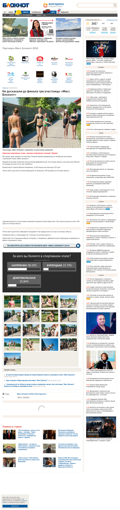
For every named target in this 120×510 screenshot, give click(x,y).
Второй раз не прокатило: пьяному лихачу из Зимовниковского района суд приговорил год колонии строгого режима (100, 345)
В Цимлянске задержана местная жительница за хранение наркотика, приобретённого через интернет (99, 229)
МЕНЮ (11, 12)
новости (20, 397)
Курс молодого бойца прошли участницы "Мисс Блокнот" (27, 380)
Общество (5, 88)
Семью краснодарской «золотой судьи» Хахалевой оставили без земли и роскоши (100, 372)
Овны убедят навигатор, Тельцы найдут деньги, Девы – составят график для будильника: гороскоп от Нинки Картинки (100, 60)
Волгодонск (26, 397)
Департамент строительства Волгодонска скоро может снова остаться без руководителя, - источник (100, 392)
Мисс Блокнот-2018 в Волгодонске (32, 394)
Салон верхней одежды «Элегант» (40, 77)
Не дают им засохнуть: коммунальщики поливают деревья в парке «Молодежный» (99, 72)
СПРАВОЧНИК (36, 12)
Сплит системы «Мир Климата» (10, 77)
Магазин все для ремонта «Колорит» (69, 61)
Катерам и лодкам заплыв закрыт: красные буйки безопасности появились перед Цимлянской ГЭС (100, 115)
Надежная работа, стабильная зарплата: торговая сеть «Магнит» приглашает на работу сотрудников (98, 90)
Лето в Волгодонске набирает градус (103, 129)
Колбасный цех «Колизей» (40, 61)
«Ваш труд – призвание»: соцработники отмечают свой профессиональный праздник (96, 99)
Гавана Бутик (25, 59)
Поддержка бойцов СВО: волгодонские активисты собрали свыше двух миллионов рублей (100, 401)
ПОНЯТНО (15, 506)
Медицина (63, 12)
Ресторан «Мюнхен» (54, 60)
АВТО (49, 12)
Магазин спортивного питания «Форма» (54, 77)
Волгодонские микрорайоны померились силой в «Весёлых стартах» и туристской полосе (101, 237)
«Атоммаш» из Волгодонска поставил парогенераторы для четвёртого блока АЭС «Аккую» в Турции (101, 154)
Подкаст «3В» (41, 15)
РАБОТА (21, 12)
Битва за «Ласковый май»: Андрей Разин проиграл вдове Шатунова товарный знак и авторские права (100, 336)
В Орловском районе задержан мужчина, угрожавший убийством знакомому (98, 183)
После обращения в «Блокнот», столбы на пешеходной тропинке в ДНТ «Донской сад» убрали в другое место (100, 280)
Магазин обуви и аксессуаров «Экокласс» (69, 77)
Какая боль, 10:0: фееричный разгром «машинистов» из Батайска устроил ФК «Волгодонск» (98, 107)
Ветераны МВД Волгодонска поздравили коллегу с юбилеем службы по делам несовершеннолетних (100, 252)
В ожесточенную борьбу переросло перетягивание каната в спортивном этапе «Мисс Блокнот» (40, 375)
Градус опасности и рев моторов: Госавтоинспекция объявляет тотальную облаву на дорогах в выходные (100, 289)
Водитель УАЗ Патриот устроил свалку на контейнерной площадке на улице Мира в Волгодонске (99, 207)
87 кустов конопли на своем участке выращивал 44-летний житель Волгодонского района (100, 162)
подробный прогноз (111, 20)
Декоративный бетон (25, 75)
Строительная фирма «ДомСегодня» (11, 61)
